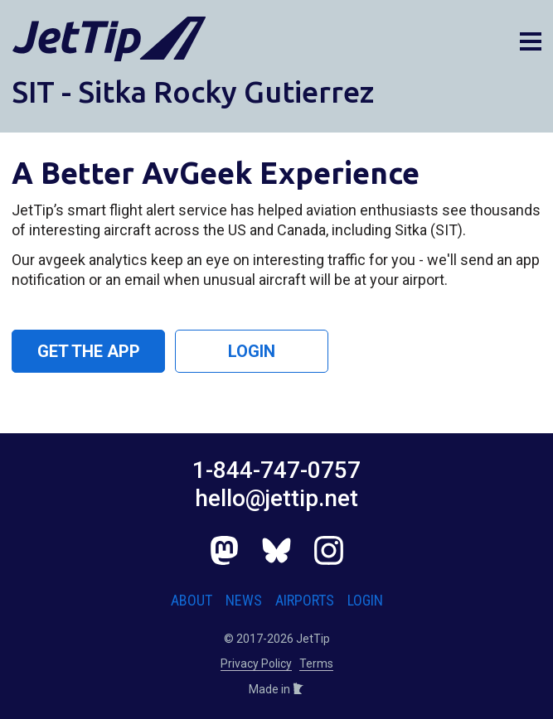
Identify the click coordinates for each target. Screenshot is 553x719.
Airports (304, 600)
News (244, 600)
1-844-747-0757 (276, 470)
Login (251, 351)
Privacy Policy (256, 663)
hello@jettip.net (276, 498)
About (191, 600)
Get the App (88, 351)
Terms (316, 663)
